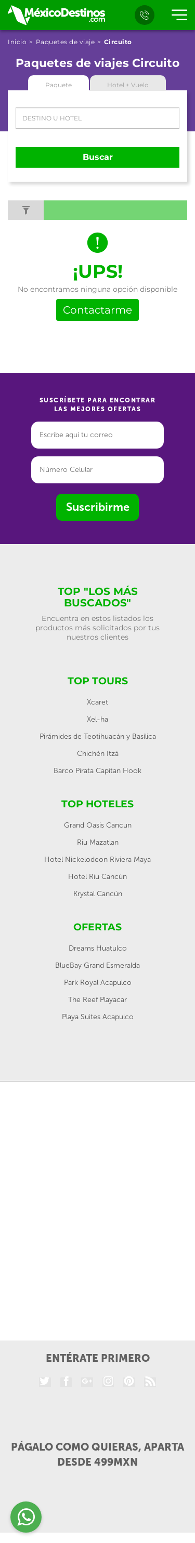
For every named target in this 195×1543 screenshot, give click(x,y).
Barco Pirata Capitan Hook (97, 770)
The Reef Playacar (97, 999)
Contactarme (97, 310)
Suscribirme (97, 507)
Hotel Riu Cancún (97, 876)
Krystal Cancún (97, 893)
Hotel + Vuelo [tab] (128, 85)
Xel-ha (97, 719)
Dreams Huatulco (98, 948)
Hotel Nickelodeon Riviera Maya (97, 859)
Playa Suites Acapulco (98, 1016)
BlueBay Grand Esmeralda (97, 965)
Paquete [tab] (58, 85)
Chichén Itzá (98, 753)
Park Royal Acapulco (98, 982)
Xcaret (97, 702)
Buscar (98, 157)
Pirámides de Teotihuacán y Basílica (98, 736)
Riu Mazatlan (98, 842)
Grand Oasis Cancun (98, 825)
